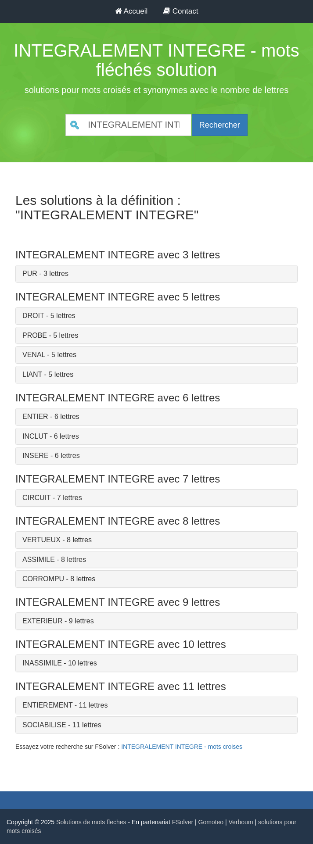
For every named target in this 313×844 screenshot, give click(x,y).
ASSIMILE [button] (38, 559)
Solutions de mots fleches (91, 822)
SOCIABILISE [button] (44, 725)
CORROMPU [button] (43, 579)
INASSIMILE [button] (42, 663)
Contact (180, 11)
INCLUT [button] (35, 436)
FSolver (182, 822)
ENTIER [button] (35, 416)
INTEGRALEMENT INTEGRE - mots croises (181, 746)
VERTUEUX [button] (41, 540)
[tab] (156, 273)
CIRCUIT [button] (36, 497)
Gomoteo (211, 822)
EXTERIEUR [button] (42, 621)
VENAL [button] (33, 354)
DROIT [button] (33, 315)
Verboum (241, 822)
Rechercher (219, 125)
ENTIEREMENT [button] (47, 705)
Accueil (131, 11)
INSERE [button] (35, 455)
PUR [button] (29, 273)
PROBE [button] (34, 335)
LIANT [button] (32, 374)
